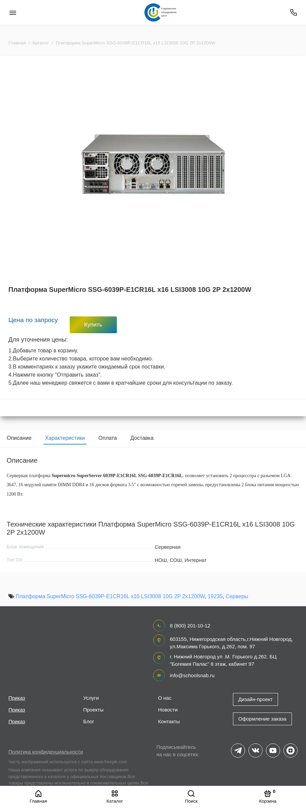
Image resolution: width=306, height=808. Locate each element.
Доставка (142, 438)
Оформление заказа (262, 719)
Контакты (169, 721)
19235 (215, 598)
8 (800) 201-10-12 (190, 625)
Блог (88, 721)
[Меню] (12, 12)
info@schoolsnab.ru (192, 675)
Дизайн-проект (255, 699)
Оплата (107, 438)
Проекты (93, 710)
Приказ (16, 698)
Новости (168, 710)
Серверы (237, 598)
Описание (19, 438)
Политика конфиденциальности (45, 752)
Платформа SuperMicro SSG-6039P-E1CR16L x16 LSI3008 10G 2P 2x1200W (110, 598)
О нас (165, 698)
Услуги (91, 698)
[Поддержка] (293, 12)
